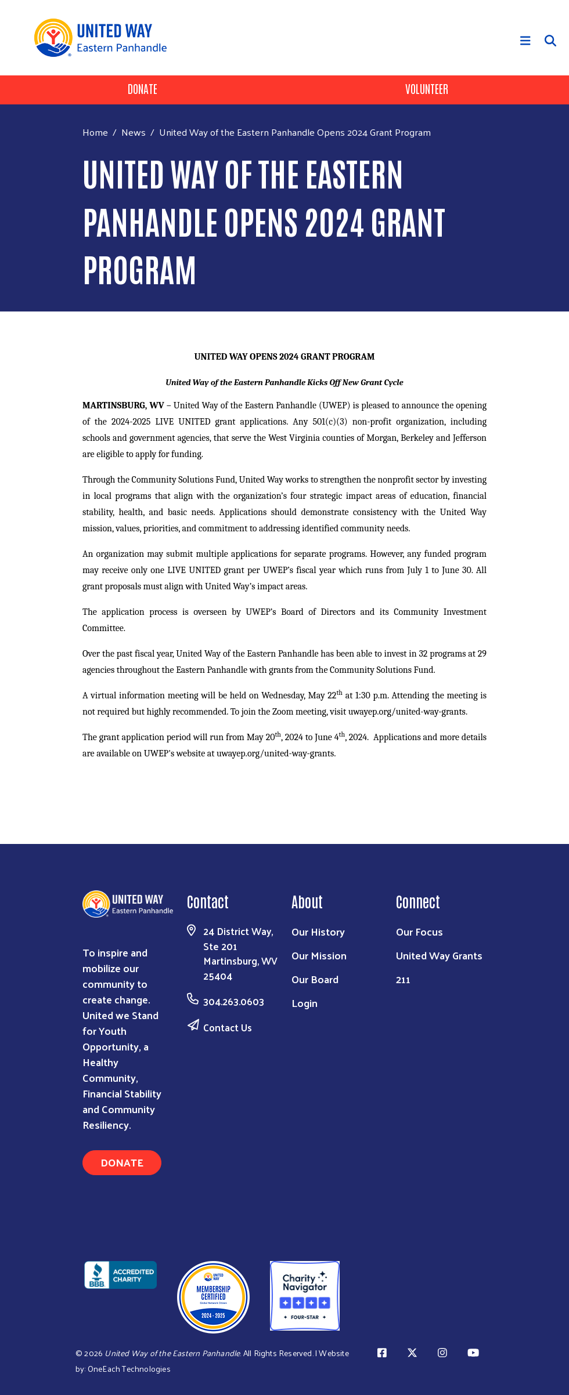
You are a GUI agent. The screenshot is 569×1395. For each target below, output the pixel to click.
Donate (142, 88)
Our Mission (319, 955)
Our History (318, 931)
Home (95, 132)
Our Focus (419, 931)
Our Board (314, 979)
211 (403, 979)
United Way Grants (439, 955)
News (133, 131)
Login (304, 1003)
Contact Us (227, 1027)
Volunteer (426, 88)
